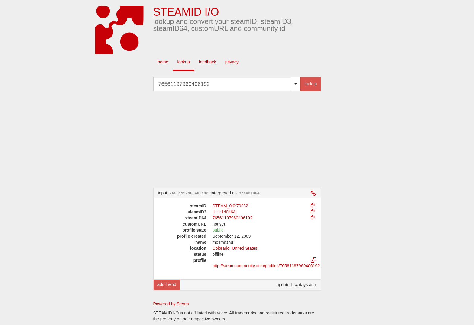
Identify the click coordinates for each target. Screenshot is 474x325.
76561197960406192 (232, 218)
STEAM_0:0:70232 (230, 205)
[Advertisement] (246, 139)
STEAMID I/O (186, 12)
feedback (207, 62)
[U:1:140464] (225, 212)
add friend (166, 284)
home (163, 62)
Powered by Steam (171, 303)
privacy (232, 62)
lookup (183, 62)
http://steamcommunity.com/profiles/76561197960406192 (266, 265)
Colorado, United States (235, 248)
